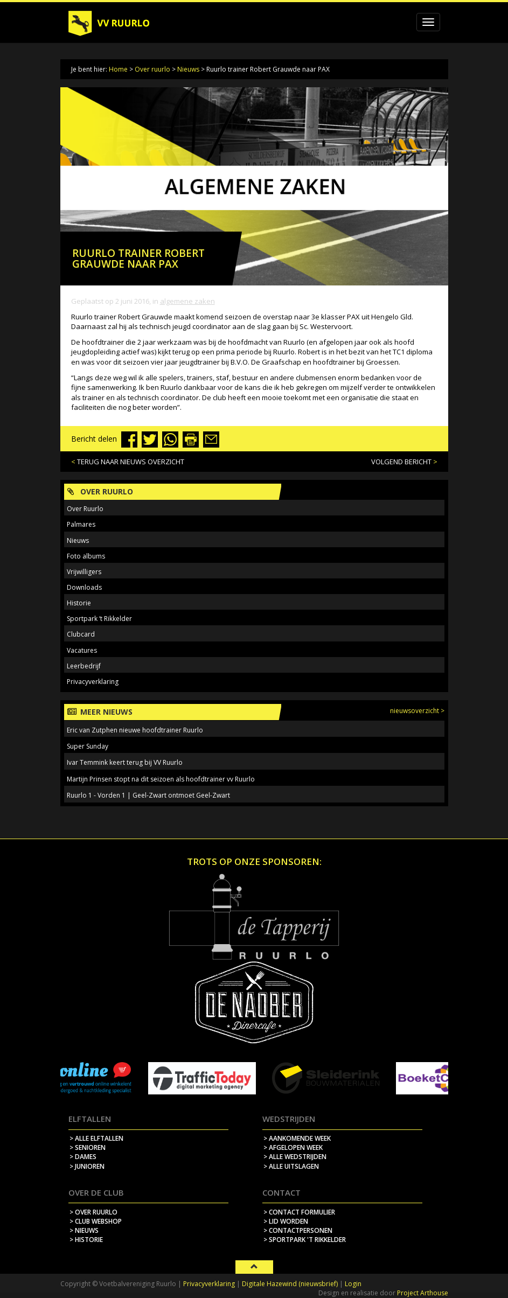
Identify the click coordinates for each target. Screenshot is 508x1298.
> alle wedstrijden (294, 1156)
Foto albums (86, 556)
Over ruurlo (152, 69)
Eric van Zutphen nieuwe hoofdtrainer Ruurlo (135, 730)
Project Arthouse (422, 1292)
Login (353, 1283)
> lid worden (285, 1221)
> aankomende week (297, 1138)
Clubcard (81, 634)
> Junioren (87, 1166)
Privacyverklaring (93, 681)
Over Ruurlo (85, 508)
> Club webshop (95, 1221)
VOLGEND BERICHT (401, 461)
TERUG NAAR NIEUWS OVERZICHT (130, 461)
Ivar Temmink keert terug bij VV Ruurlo (125, 762)
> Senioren (87, 1147)
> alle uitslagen (291, 1166)
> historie (86, 1239)
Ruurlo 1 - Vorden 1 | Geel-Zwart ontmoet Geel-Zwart (148, 795)
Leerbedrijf (84, 666)
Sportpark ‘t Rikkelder (99, 618)
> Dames (82, 1156)
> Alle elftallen (96, 1138)
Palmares (81, 524)
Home (118, 69)
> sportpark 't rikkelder (304, 1239)
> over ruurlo (93, 1212)
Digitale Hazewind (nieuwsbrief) (290, 1283)
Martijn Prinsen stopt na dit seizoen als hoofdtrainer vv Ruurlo (161, 779)
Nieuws (188, 69)
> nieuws (84, 1230)
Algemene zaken (187, 301)
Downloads (84, 587)
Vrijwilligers (84, 571)
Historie (79, 603)
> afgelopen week (293, 1147)
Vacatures (82, 650)
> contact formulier (299, 1212)
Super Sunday (87, 746)
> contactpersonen (297, 1230)
